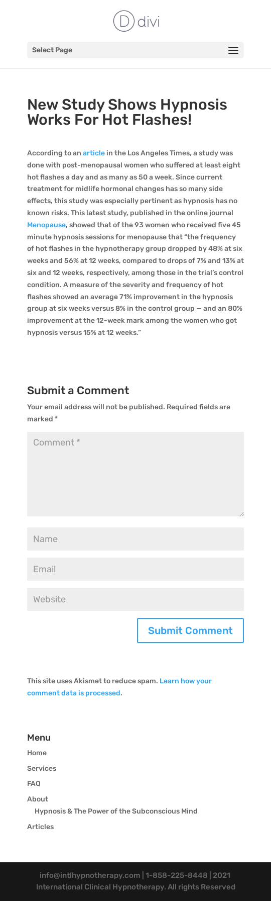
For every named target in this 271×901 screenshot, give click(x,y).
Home (37, 753)
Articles (40, 827)
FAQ (34, 783)
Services (41, 768)
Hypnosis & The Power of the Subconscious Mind (116, 811)
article (94, 153)
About (37, 799)
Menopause (46, 225)
